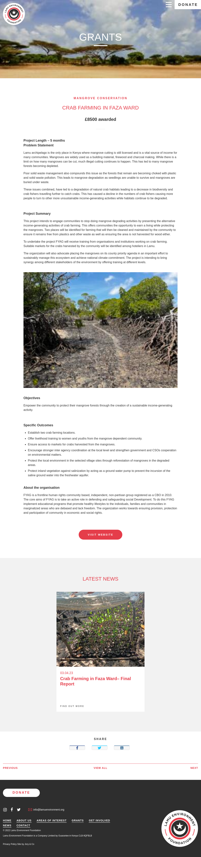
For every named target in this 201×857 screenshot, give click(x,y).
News (7, 825)
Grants (78, 820)
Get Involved (99, 820)
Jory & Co (29, 844)
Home (7, 820)
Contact (23, 825)
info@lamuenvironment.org (46, 809)
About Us (24, 820)
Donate (188, 5)
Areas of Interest (52, 820)
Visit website (100, 534)
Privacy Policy (10, 844)
